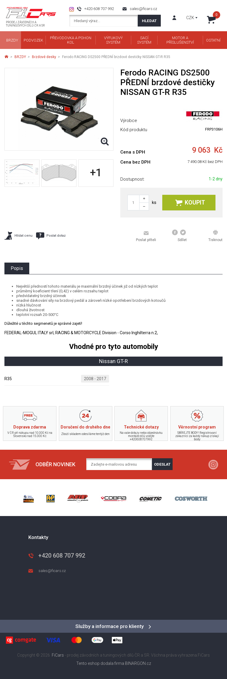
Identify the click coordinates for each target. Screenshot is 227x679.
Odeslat (162, 464)
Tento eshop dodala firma (100, 663)
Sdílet (179, 235)
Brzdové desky (44, 57)
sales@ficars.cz (143, 8)
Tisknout (215, 235)
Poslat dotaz (51, 235)
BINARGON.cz (138, 663)
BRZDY (20, 57)
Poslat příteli (146, 236)
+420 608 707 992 (99, 8)
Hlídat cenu (18, 235)
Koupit (190, 202)
